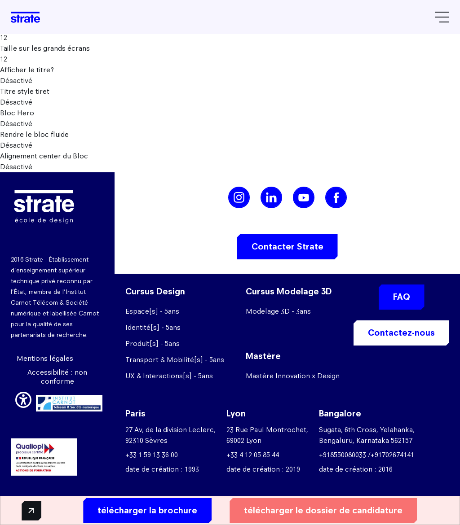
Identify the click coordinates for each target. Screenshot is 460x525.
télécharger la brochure (140, 510)
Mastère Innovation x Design (293, 376)
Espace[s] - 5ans (152, 311)
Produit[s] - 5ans (152, 343)
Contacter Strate (287, 246)
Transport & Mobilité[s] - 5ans (174, 359)
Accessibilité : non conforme (57, 376)
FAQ (401, 297)
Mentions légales (45, 358)
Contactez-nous (401, 333)
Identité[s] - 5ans (153, 327)
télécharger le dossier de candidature (315, 510)
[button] (23, 398)
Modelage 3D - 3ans (278, 311)
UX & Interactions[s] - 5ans (169, 376)
